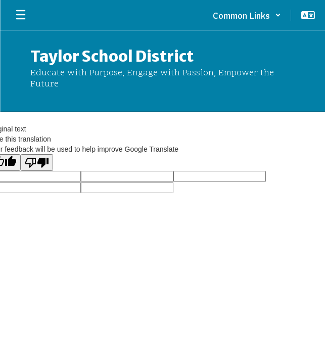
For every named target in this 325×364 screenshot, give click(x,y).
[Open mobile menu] (21, 15)
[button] (247, 15)
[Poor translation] (37, 162)
